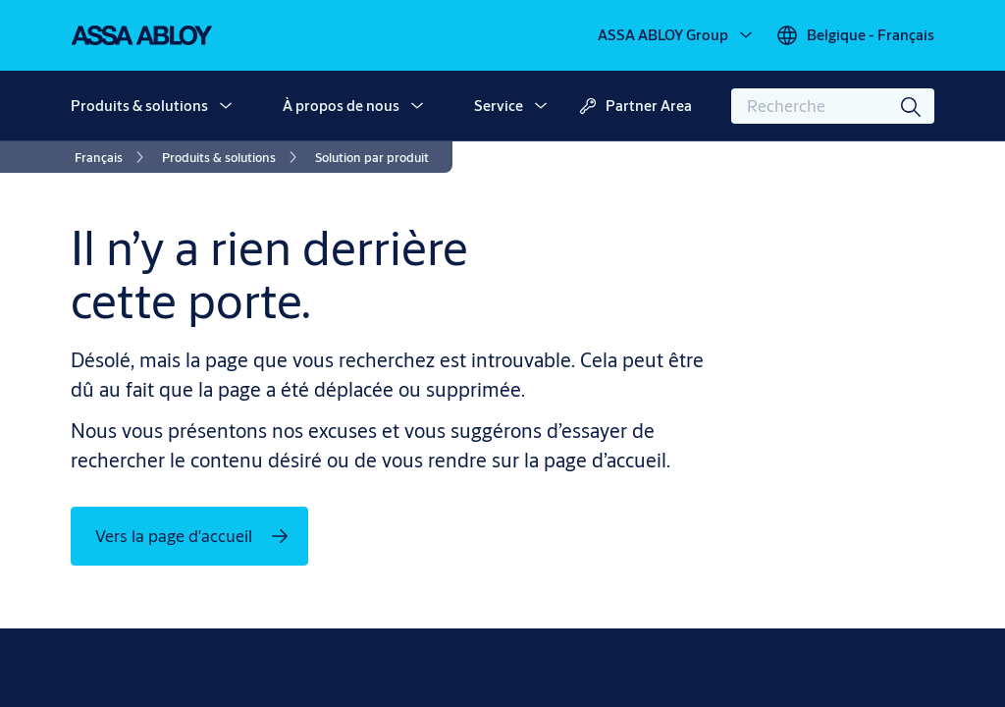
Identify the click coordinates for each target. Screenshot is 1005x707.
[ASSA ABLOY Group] (677, 35)
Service (498, 105)
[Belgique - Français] (854, 35)
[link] (112, 157)
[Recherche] (911, 106)
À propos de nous (341, 105)
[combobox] (832, 106)
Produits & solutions (139, 105)
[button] (226, 106)
